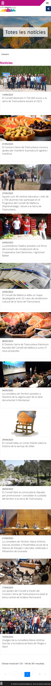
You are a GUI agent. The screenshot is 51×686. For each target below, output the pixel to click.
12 (28, 674)
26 (40, 674)
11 (22, 674)
